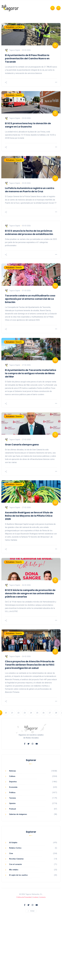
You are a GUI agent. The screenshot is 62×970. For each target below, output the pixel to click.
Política (12, 792)
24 (31, 713)
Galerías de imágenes (18, 814)
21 (12, 713)
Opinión (12, 803)
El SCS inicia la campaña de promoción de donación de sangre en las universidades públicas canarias (30, 593)
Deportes (13, 782)
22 (18, 713)
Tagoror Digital (12, 50)
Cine (11, 853)
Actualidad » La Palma (14, 27)
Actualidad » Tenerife (14, 95)
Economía (13, 787)
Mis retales (13, 870)
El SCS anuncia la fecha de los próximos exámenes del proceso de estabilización (29, 232)
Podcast (12, 809)
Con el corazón (15, 864)
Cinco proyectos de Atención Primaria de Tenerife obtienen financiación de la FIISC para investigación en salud (30, 665)
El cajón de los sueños (18, 875)
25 (37, 713)
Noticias (12, 771)
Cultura (12, 776)
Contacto (42, 897)
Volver (31, 911)
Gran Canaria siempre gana (22, 444)
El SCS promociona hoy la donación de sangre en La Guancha (28, 125)
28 (56, 713)
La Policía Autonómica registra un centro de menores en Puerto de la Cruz (29, 189)
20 (6, 713)
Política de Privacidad (23, 897)
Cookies (35, 897)
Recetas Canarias (16, 859)
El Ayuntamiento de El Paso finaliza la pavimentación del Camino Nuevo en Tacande (27, 58)
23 (25, 713)
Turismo (12, 798)
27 (50, 713)
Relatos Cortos (15, 848)
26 (43, 713)
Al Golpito (13, 843)
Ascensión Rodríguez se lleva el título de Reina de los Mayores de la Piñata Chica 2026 (29, 516)
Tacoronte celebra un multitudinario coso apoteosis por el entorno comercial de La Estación (30, 299)
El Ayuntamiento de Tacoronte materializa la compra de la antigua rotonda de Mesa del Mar (30, 373)
